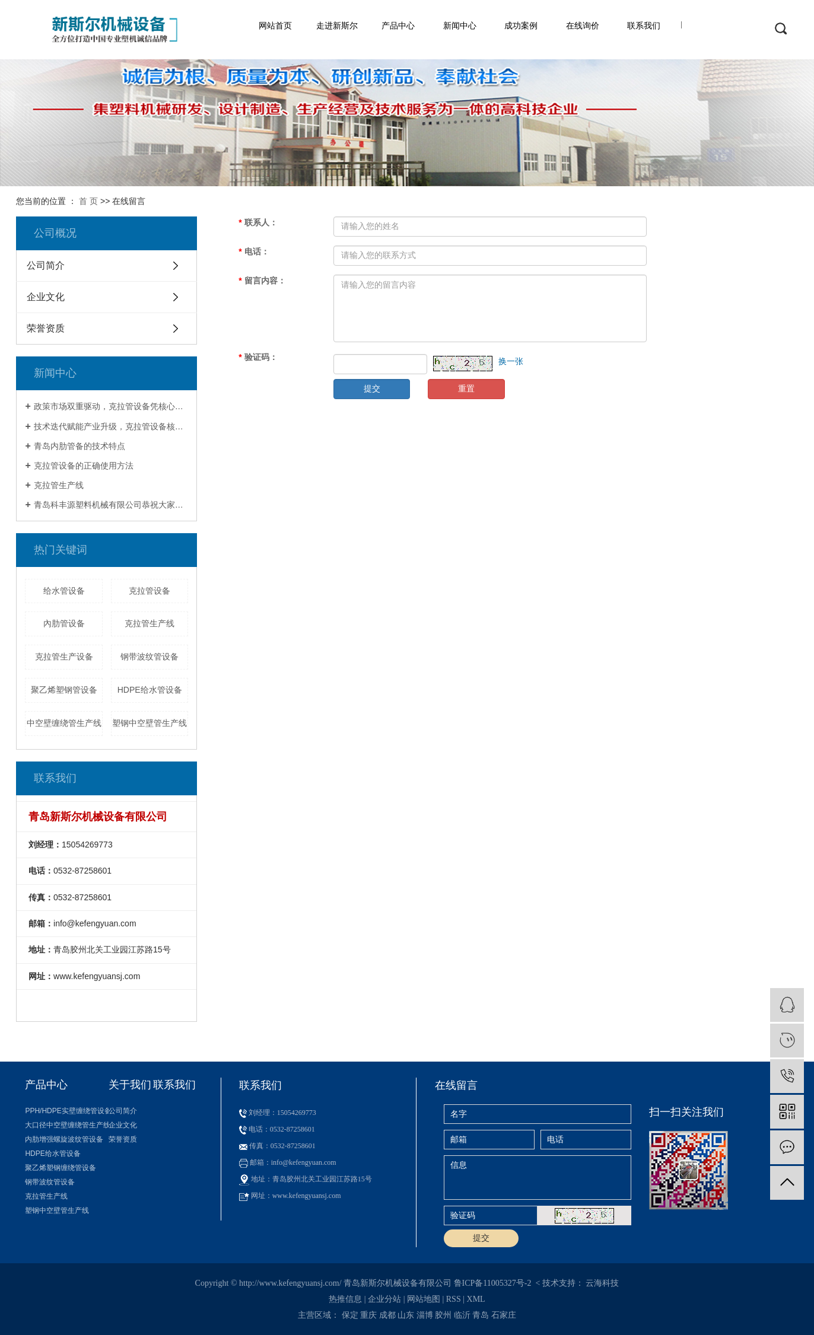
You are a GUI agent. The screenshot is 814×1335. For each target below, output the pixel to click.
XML (476, 1299)
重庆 (368, 1315)
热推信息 (345, 1299)
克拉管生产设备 (64, 656)
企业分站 (384, 1299)
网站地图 (423, 1299)
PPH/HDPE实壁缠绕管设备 (67, 1111)
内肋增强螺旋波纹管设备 (64, 1139)
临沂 (462, 1315)
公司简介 (46, 265)
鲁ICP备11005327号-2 (493, 1283)
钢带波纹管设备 (149, 656)
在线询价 (582, 25)
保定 (350, 1315)
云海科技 (602, 1283)
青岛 (480, 1315)
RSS (453, 1299)
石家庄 (503, 1315)
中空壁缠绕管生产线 (64, 723)
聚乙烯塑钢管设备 (64, 689)
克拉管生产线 (59, 485)
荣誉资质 (46, 328)
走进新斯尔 (337, 25)
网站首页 (275, 25)
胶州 (443, 1315)
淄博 (424, 1315)
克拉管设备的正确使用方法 (83, 465)
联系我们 (643, 25)
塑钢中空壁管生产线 (149, 723)
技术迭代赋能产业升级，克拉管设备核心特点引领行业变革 (111, 426)
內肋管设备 (64, 623)
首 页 (88, 201)
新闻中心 (459, 25)
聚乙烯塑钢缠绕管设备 (60, 1168)
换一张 (510, 361)
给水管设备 (64, 590)
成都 (387, 1315)
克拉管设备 (149, 590)
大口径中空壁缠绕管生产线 (67, 1125)
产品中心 (398, 25)
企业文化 (46, 297)
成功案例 (521, 25)
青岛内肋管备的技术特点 (79, 446)
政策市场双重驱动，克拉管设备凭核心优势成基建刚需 (111, 406)
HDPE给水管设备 (149, 689)
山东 (406, 1315)
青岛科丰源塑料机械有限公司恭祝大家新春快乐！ (111, 504)
